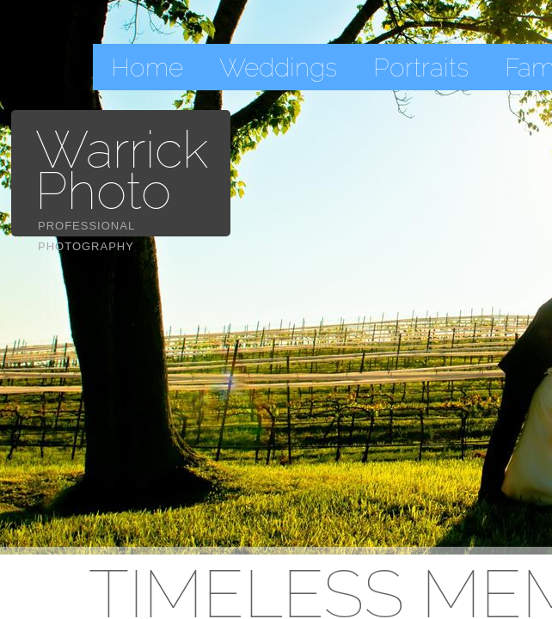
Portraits (421, 67)
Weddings (278, 67)
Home (147, 67)
